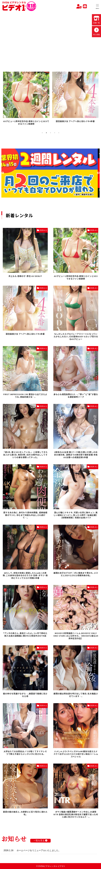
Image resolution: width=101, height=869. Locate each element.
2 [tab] (46, 132)
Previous (2, 173)
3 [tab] (50, 132)
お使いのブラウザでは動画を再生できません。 (50, 37)
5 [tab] (58, 132)
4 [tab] (54, 132)
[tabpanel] (25, 97)
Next (98, 173)
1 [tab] (42, 132)
